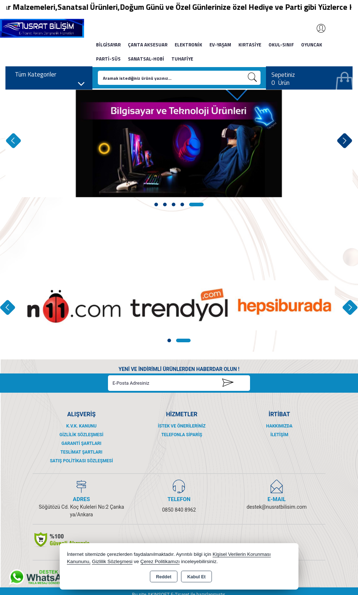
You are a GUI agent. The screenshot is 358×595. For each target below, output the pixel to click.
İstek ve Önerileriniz (182, 426)
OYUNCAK (311, 44)
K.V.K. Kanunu (81, 426)
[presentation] (13, 140)
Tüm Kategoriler (50, 76)
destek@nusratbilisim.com (276, 507)
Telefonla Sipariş (181, 434)
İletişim (279, 434)
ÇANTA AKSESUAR (147, 44)
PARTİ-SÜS (108, 58)
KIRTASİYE (249, 44)
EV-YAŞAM (220, 44)
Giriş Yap (317, 28)
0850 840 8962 (179, 510)
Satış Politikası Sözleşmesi (81, 460)
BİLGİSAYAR (108, 44)
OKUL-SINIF (281, 44)
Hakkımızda (279, 426)
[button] (156, 204)
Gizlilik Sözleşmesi (81, 434)
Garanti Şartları (81, 443)
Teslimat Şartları (82, 452)
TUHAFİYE (182, 58)
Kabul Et (196, 576)
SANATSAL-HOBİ (146, 58)
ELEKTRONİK (188, 44)
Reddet (163, 576)
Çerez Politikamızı (160, 561)
